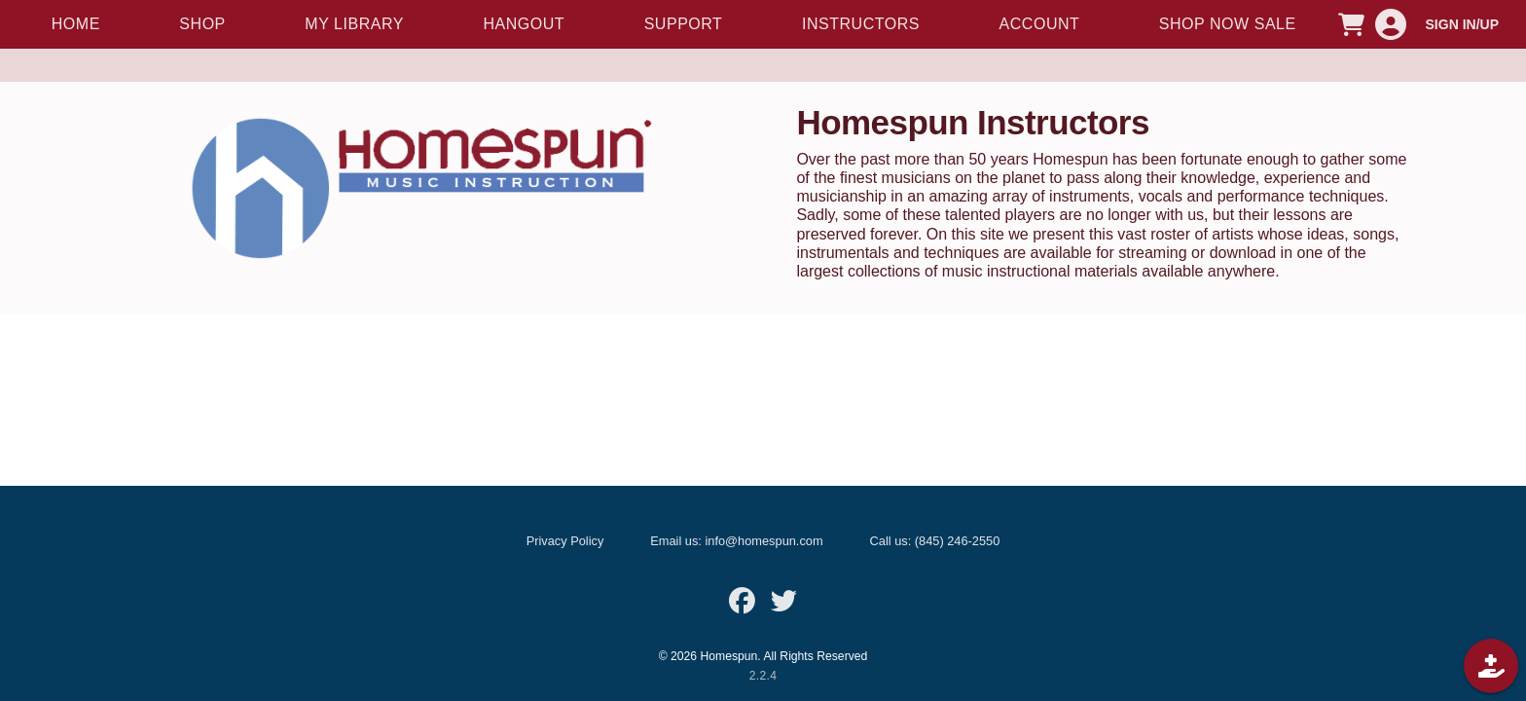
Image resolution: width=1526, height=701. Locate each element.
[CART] (1351, 24)
